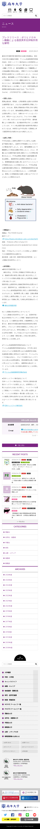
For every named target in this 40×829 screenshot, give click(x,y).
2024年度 (8, 585)
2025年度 (8, 580)
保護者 (7, 558)
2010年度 (8, 637)
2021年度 (8, 601)
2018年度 (8, 616)
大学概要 (8, 672)
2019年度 (8, 611)
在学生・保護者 (10, 537)
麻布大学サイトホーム (32, 807)
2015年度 (8, 632)
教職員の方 (8, 727)
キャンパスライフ (11, 682)
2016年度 (8, 627)
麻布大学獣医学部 (11, 305)
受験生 (7, 532)
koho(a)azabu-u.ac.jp (31, 429)
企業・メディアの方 (11, 732)
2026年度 (8, 575)
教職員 (7, 563)
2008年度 (8, 648)
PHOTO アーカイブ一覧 (13, 709)
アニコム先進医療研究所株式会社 (16, 372)
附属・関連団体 (10, 700)
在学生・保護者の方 (11, 718)
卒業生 (7, 543)
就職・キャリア (10, 686)
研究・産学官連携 (11, 695)
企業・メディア (10, 553)
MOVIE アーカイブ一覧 (13, 704)
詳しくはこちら (18, 765)
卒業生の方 (8, 723)
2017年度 (8, 622)
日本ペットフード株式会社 (14, 405)
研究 (6, 548)
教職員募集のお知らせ (12, 736)
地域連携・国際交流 (11, 691)
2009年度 (8, 642)
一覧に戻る (20, 445)
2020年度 (8, 606)
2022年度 (8, 595)
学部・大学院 (9, 677)
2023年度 (8, 590)
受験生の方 (8, 714)
